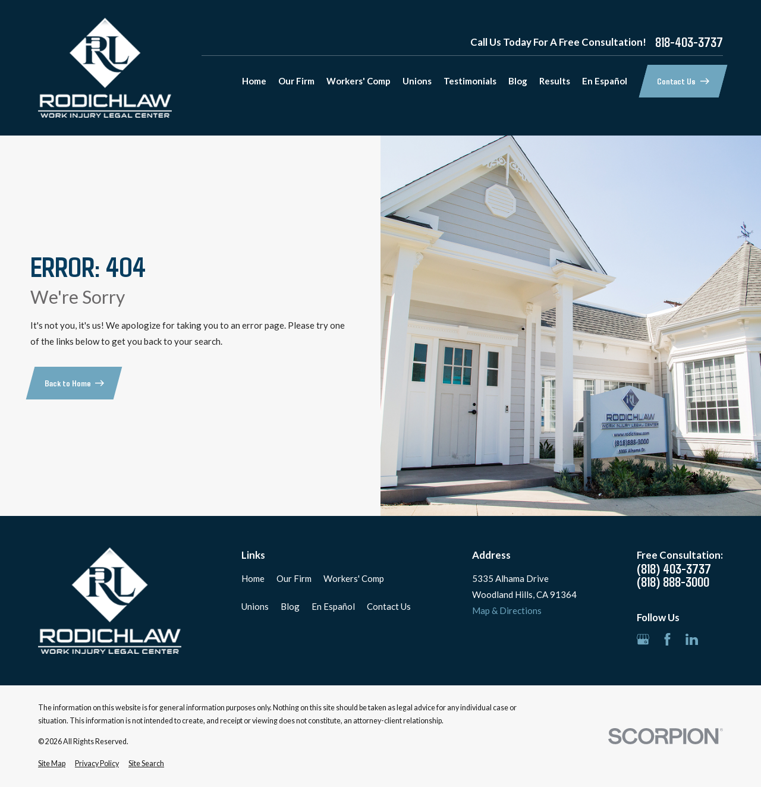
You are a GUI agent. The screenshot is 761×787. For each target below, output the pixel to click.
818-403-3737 (689, 42)
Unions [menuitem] (417, 80)
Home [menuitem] (254, 80)
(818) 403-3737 (674, 568)
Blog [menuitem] (517, 80)
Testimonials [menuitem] (470, 80)
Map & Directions (507, 610)
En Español (333, 606)
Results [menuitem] (554, 80)
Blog (290, 606)
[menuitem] (51, 764)
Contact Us (389, 606)
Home (253, 578)
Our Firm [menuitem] (296, 80)
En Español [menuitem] (604, 80)
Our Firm (294, 578)
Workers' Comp (353, 578)
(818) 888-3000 (673, 581)
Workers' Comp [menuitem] (358, 80)
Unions (255, 606)
